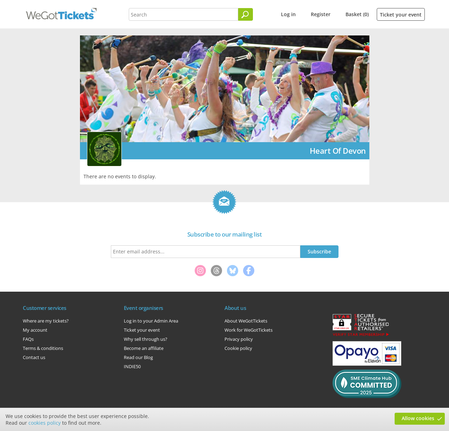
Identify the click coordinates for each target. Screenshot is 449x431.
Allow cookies (418, 418)
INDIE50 (132, 366)
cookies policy (44, 422)
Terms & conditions (43, 348)
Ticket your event (401, 14)
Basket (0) (357, 14)
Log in (288, 14)
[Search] (245, 14)
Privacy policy (238, 339)
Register (320, 14)
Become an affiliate (143, 348)
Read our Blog (138, 357)
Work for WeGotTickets (248, 330)
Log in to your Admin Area (151, 321)
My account (35, 330)
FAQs (28, 339)
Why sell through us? (145, 339)
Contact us (34, 357)
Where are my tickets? (46, 321)
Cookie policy (238, 348)
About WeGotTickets (245, 321)
